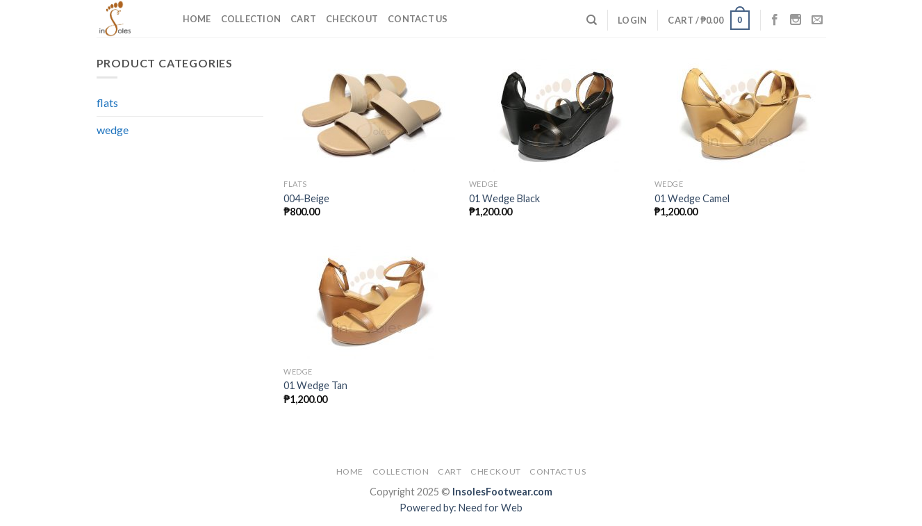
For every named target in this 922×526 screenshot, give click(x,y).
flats (107, 102)
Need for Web (490, 507)
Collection (251, 18)
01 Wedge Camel (692, 198)
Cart (303, 18)
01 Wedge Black (504, 198)
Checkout (352, 18)
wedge (113, 129)
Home (197, 18)
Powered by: (429, 507)
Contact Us (418, 18)
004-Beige (306, 198)
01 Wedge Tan (315, 385)
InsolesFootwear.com (502, 492)
